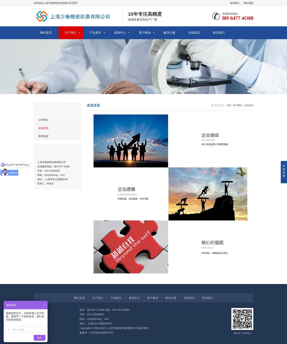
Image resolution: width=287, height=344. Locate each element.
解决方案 (169, 32)
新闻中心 (120, 32)
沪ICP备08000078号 (101, 332)
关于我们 (71, 32)
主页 (228, 105)
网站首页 (46, 32)
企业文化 (43, 128)
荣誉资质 (43, 136)
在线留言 (194, 32)
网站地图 (248, 3)
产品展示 (95, 32)
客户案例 (145, 32)
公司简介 (43, 119)
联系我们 (235, 3)
